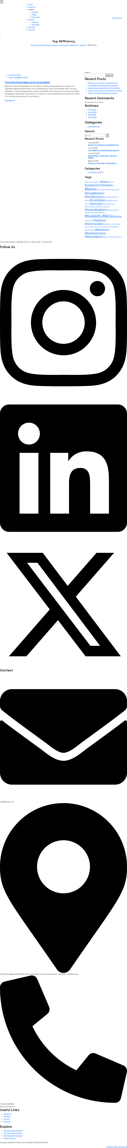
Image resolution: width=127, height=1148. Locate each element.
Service (6, 1119)
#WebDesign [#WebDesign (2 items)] (102, 229)
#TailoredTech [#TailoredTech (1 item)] (89, 220)
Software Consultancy (12, 1133)
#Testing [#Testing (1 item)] (87, 226)
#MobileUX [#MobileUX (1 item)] (106, 206)
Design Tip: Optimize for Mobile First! (103, 83)
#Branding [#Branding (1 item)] (97, 182)
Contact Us (122, 1147)
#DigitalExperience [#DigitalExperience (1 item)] (114, 189)
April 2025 (92, 117)
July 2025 (92, 110)
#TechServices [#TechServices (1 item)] (116, 224)
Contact (7, 1121)
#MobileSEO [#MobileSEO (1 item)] (99, 206)
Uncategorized (94, 126)
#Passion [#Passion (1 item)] (110, 210)
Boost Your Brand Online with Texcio (102, 93)
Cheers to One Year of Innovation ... (103, 163)
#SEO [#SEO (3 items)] (106, 216)
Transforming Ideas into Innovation (29, 82)
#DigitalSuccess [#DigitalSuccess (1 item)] (108, 197)
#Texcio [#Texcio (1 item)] (92, 226)
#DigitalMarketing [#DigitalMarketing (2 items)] (94, 192)
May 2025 (92, 115)
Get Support (117, 18)
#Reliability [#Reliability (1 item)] (88, 212)
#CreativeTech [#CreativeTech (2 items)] (93, 184)
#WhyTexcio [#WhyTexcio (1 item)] (106, 236)
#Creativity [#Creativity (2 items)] (107, 184)
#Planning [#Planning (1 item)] (116, 210)
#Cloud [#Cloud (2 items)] (104, 181)
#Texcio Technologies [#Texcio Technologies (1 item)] (101, 226)
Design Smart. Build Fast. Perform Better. (104, 88)
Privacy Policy (112, 1147)
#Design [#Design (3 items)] (91, 189)
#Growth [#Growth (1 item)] (87, 204)
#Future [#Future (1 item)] (87, 200)
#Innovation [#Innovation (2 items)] (96, 203)
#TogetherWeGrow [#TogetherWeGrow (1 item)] (113, 226)
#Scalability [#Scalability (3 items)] (93, 216)
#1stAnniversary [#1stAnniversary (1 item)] (89, 182)
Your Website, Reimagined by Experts (103, 85)
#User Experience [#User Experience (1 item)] (90, 230)
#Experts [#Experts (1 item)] (116, 197)
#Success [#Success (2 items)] (116, 216)
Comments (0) (14, 75)
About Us (7, 1114)
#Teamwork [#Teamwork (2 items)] (99, 219)
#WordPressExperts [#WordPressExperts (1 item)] (116, 236)
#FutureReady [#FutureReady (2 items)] (98, 199)
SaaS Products (9, 1138)
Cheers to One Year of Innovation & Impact (105, 90)
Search (87, 72)
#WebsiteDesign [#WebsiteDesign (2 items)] (94, 236)
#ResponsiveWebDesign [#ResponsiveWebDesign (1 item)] (98, 212)
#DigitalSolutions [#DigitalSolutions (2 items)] (94, 196)
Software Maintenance (13, 1136)
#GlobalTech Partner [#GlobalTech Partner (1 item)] (112, 200)
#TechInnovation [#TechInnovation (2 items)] (94, 223)
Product (7, 1116)
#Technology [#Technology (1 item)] (108, 224)
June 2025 (92, 112)
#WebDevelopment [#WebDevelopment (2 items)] (95, 232)
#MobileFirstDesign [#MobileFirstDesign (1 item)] (90, 206)
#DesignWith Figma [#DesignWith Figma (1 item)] (102, 189)
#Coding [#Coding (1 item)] (111, 182)
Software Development (13, 1131)
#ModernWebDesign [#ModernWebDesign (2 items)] (96, 209)
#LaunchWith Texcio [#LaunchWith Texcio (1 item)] (109, 204)
